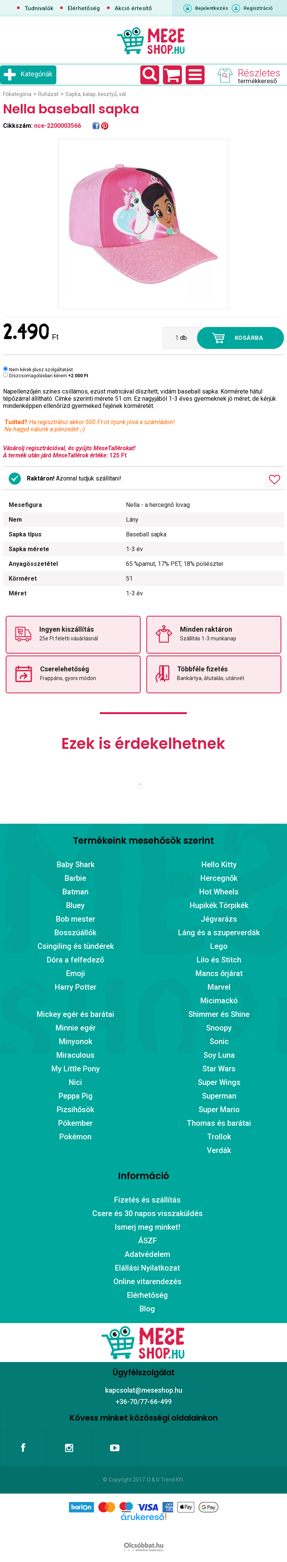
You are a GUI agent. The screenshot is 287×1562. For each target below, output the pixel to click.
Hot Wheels (219, 891)
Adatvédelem (147, 1254)
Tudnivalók (39, 8)
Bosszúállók (75, 932)
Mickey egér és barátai (75, 1014)
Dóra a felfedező (75, 959)
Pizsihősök (75, 1109)
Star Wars (219, 1068)
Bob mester (75, 919)
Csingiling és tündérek (75, 946)
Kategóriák (37, 74)
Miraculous (75, 1055)
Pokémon (75, 1136)
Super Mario (219, 1109)
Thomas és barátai (219, 1123)
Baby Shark (76, 864)
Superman (219, 1095)
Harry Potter (75, 987)
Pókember (75, 1123)
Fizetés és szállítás (147, 1199)
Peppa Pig (76, 1095)
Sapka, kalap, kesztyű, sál (95, 94)
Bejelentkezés (211, 8)
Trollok (219, 1136)
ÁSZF (147, 1240)
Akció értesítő (133, 8)
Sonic (219, 1041)
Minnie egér (76, 1027)
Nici (75, 1082)
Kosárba (249, 338)
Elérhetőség (84, 8)
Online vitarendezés (147, 1281)
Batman (75, 891)
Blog (147, 1308)
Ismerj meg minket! (147, 1227)
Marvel (219, 987)
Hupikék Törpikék (219, 905)
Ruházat (48, 94)
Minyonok (75, 1041)
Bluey (75, 905)
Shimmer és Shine (219, 1014)
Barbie (75, 878)
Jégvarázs (219, 919)
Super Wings (219, 1082)
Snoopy (219, 1027)
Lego (219, 946)
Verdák (219, 1150)
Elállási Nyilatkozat (147, 1267)
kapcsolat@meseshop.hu (143, 1390)
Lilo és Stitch (219, 959)
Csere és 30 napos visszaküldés (147, 1213)
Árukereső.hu (143, 1528)
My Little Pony (75, 1068)
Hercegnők (218, 878)
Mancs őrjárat (219, 973)
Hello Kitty (219, 864)
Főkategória (17, 94)
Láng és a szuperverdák (219, 932)
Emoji (75, 973)
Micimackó (219, 1000)
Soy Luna (219, 1055)
